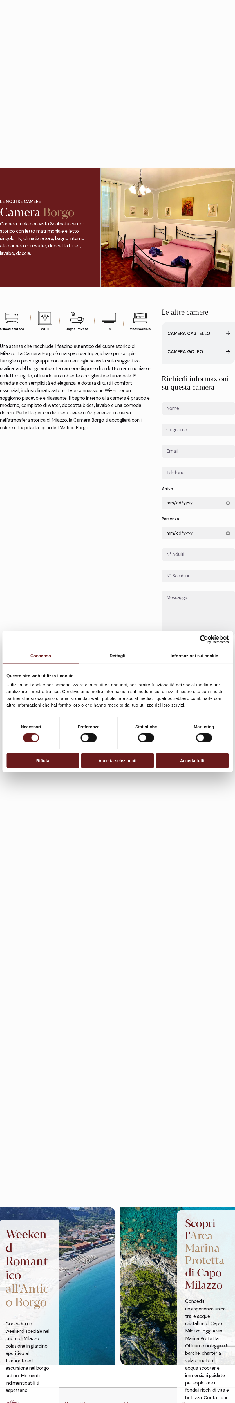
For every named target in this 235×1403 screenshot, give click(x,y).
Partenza (198, 527)
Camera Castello (198, 334)
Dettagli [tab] (118, 655)
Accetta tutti (192, 760)
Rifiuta (43, 760)
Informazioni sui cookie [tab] (194, 655)
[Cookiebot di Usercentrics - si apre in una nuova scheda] (204, 639)
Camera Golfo (198, 352)
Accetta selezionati (117, 760)
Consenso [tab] (40, 655)
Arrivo (198, 497)
